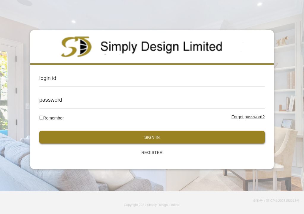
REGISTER (152, 152)
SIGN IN (152, 137)
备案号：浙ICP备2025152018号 (276, 200)
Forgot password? (248, 116)
